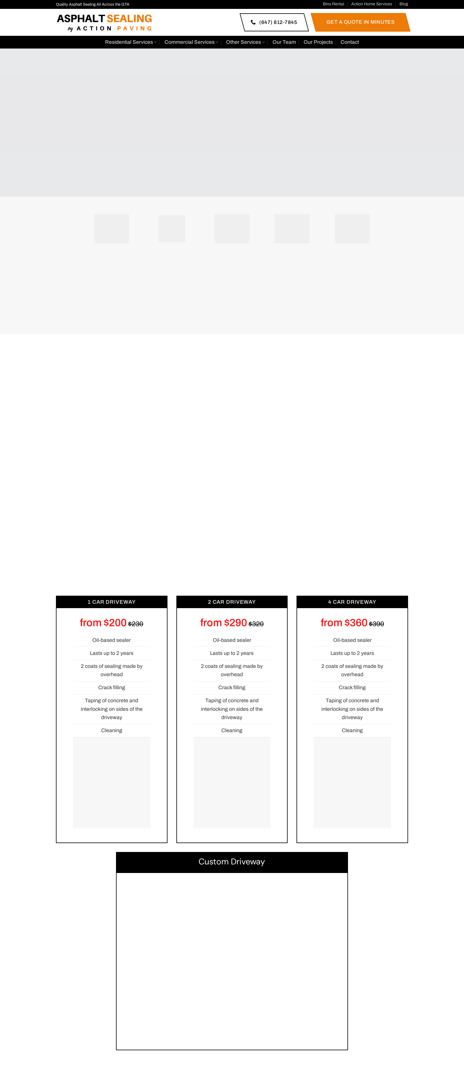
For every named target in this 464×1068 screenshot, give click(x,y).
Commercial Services (191, 42)
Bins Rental (333, 4)
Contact (350, 42)
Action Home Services (371, 4)
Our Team (284, 42)
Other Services (245, 42)
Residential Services (131, 42)
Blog (403, 4)
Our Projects (318, 42)
